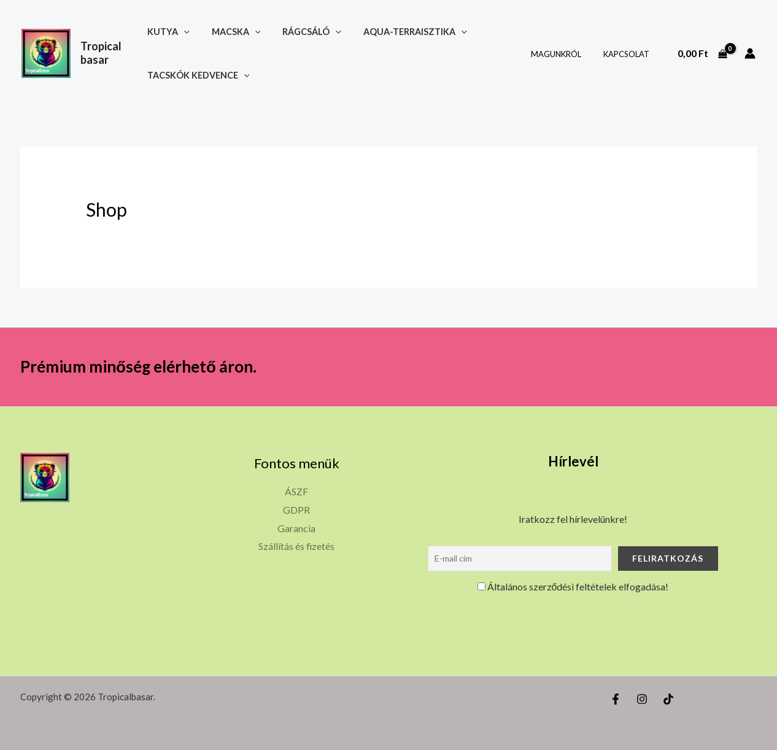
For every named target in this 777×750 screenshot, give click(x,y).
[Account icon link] (750, 53)
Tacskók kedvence (203, 75)
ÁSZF (296, 491)
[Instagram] (642, 699)
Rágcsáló (307, 31)
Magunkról (564, 54)
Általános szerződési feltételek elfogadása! (573, 586)
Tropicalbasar (104, 52)
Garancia (296, 528)
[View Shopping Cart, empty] (702, 53)
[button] (188, 31)
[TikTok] (668, 699)
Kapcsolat (629, 54)
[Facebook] (615, 699)
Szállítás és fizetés (296, 546)
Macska (235, 31)
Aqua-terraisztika (406, 31)
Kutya (173, 31)
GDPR (296, 510)
